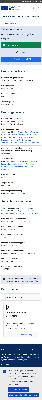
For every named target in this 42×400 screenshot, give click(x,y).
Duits (8, 135)
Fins (15, 143)
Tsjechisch (35, 132)
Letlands (19, 137)
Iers (35, 135)
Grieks (20, 135)
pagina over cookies (28, 373)
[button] (21, 52)
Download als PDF (21, 59)
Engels (20, 88)
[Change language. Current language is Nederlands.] (34, 7)
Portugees (5, 140)
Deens (3, 135)
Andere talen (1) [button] (28, 335)
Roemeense (14, 140)
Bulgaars (21, 132)
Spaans (28, 132)
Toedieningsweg (25, 140)
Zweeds (21, 143)
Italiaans (12, 137)
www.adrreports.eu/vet (29, 281)
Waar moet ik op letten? (31, 1)
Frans (31, 135)
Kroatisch (4, 137)
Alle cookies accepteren (18, 389)
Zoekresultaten (9, 23)
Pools (31, 137)
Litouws (25, 137)
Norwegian (35, 143)
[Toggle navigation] (38, 8)
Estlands (14, 135)
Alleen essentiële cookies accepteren (23, 395)
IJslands (27, 143)
